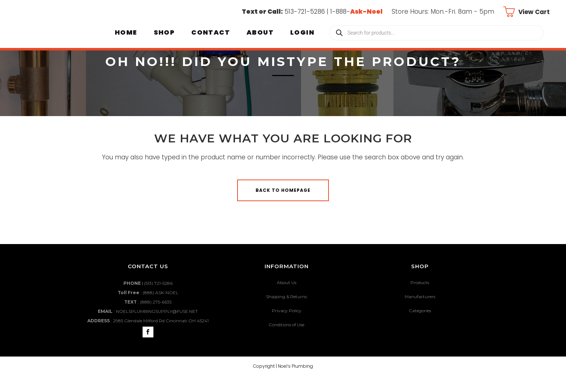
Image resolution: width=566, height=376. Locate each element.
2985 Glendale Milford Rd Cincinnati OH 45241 (161, 320)
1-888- (356, 11)
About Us (286, 282)
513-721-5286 (304, 11)
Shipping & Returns (286, 296)
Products (419, 282)
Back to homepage (283, 190)
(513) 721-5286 (158, 283)
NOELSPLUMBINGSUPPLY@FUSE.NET (157, 311)
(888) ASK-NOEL (160, 292)
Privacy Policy (286, 310)
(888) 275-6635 (155, 302)
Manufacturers (420, 296)
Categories (420, 310)
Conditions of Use (286, 324)
